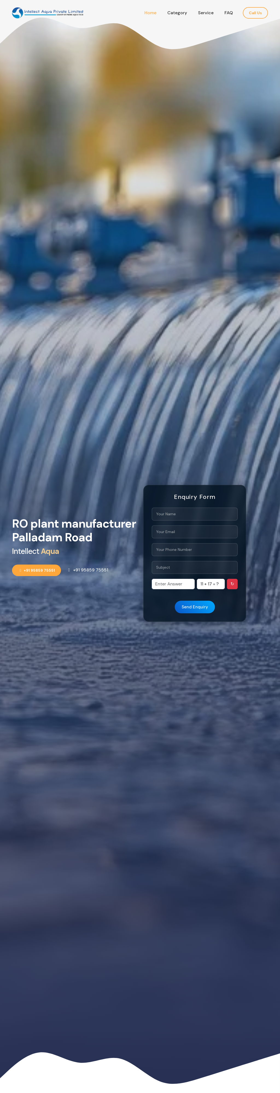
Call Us (255, 12)
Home (150, 13)
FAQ (228, 13)
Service (206, 13)
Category (177, 13)
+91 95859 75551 (36, 570)
